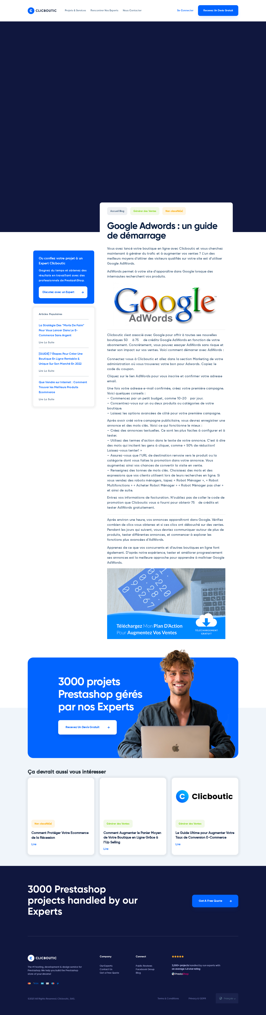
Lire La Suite (46, 342)
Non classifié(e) (174, 211)
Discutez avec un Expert (58, 292)
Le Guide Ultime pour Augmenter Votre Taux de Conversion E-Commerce (204, 835)
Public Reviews (144, 966)
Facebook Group (145, 969)
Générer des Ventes (144, 211)
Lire (34, 844)
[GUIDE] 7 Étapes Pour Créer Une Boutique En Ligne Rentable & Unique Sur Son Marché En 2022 (61, 358)
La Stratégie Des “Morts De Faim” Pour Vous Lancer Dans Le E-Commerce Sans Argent (61, 330)
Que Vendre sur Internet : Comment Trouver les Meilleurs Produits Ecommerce (63, 387)
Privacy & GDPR (197, 998)
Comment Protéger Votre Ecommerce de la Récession (59, 835)
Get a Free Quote (109, 973)
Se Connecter (185, 10)
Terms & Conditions (168, 998)
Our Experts (106, 966)
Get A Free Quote (210, 901)
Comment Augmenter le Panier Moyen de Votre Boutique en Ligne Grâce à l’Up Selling (132, 837)
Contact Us (106, 969)
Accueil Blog (117, 211)
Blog (138, 973)
